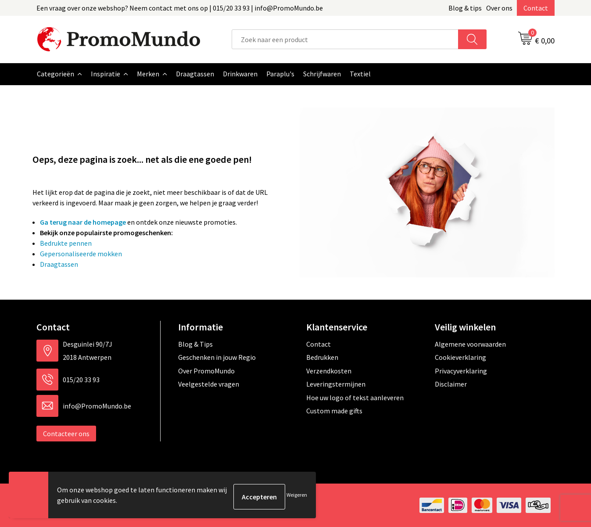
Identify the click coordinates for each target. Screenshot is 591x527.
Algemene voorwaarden (470, 344)
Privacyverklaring (461, 370)
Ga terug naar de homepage (83, 222)
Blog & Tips (195, 344)
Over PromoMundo (206, 370)
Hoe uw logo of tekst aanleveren (355, 397)
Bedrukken (322, 357)
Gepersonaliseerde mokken (81, 253)
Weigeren (297, 496)
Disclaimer (451, 384)
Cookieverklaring (460, 357)
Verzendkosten (328, 370)
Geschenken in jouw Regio (217, 357)
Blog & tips (465, 8)
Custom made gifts (334, 410)
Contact (535, 8)
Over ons (499, 8)
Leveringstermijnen (335, 384)
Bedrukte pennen (66, 243)
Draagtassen (59, 264)
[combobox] (345, 39)
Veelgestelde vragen (208, 384)
